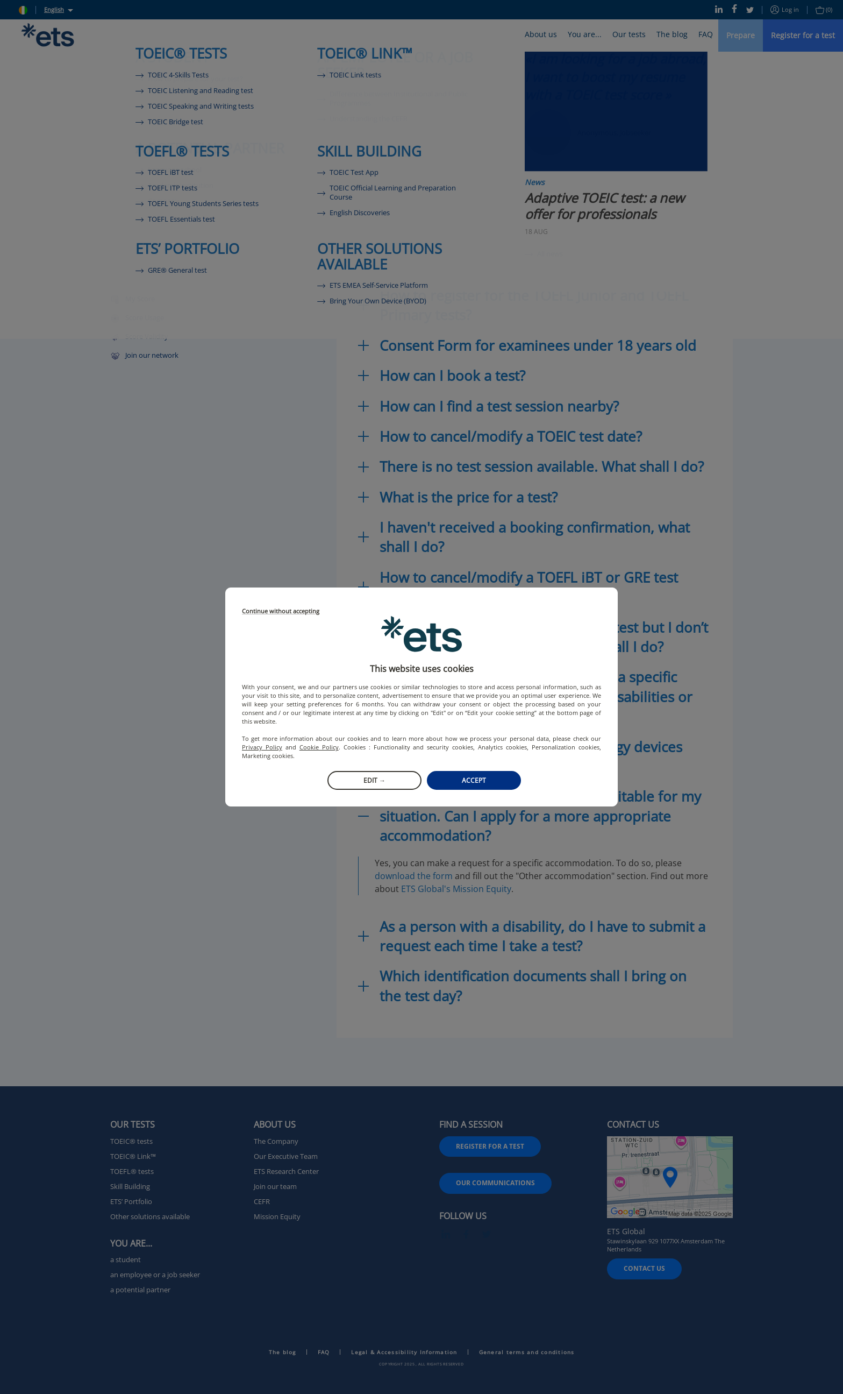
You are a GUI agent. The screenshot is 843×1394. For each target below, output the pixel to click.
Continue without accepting (280, 611)
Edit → (374, 780)
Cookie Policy (319, 747)
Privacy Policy (262, 747)
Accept (474, 780)
